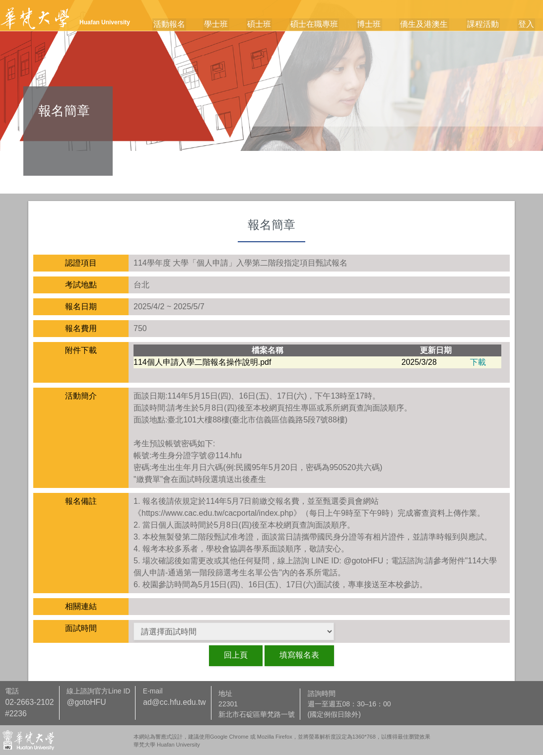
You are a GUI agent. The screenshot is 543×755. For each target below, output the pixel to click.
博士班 (377, 24)
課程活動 (486, 24)
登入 (527, 24)
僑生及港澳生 (429, 24)
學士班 (230, 24)
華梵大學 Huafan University (167, 745)
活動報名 (185, 24)
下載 (478, 362)
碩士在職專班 (323, 24)
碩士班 (271, 24)
